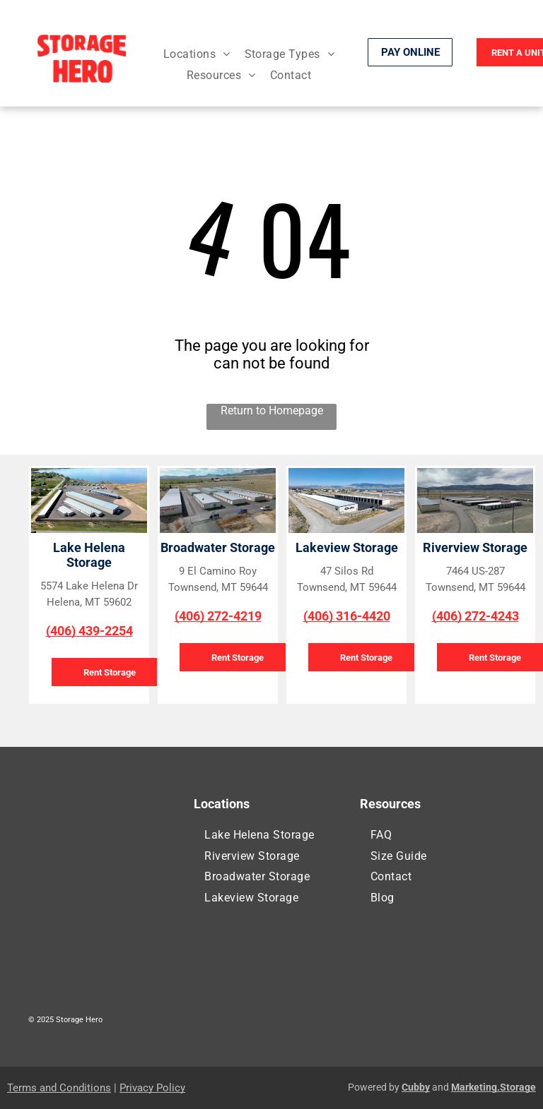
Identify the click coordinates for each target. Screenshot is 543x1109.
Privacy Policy (152, 1087)
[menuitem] (197, 54)
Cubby (416, 1087)
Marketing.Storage (493, 1087)
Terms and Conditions (59, 1087)
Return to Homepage (272, 410)
